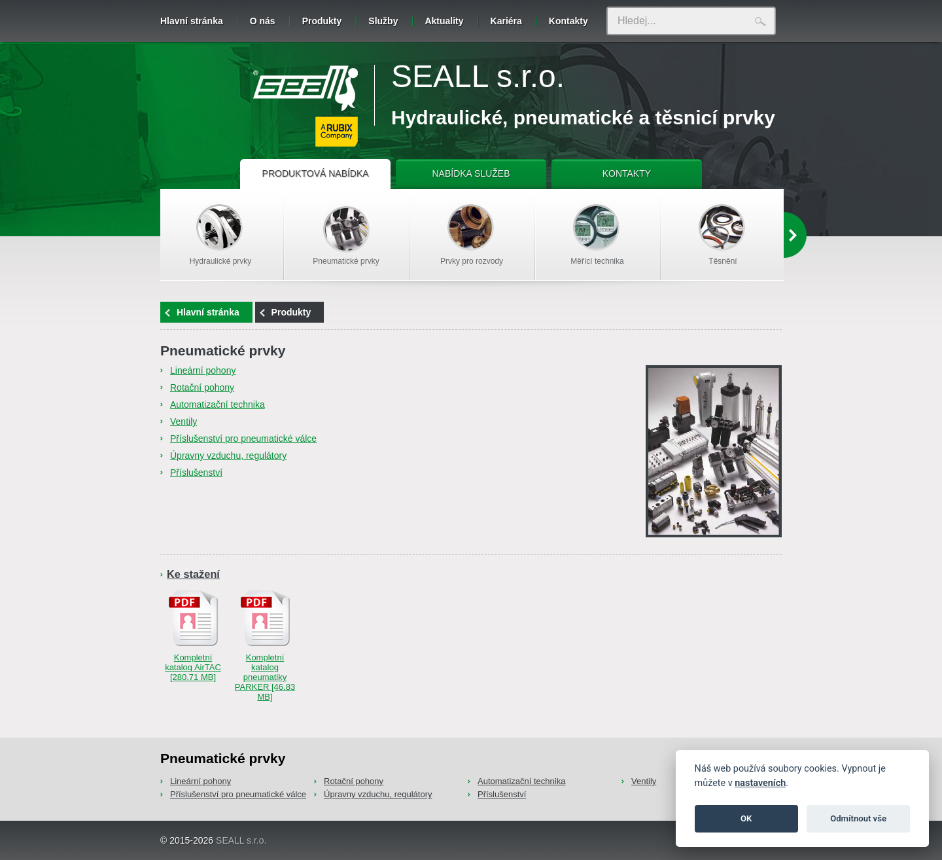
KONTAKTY (626, 173)
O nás (262, 21)
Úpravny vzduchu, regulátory (228, 455)
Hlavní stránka (191, 21)
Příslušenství (196, 472)
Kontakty (568, 21)
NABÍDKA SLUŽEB (471, 173)
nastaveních (760, 783)
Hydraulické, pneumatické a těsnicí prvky (583, 117)
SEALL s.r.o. (478, 76)
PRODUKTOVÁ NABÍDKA (315, 173)
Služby (383, 21)
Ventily (183, 421)
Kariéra (506, 21)
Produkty (322, 21)
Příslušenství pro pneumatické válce (243, 438)
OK (746, 818)
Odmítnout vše (858, 818)
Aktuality (444, 21)
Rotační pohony (202, 387)
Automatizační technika (217, 404)
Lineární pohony (203, 370)
